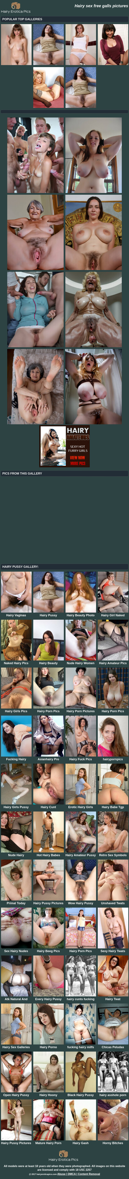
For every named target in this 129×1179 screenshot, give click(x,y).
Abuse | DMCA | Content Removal (78, 1174)
